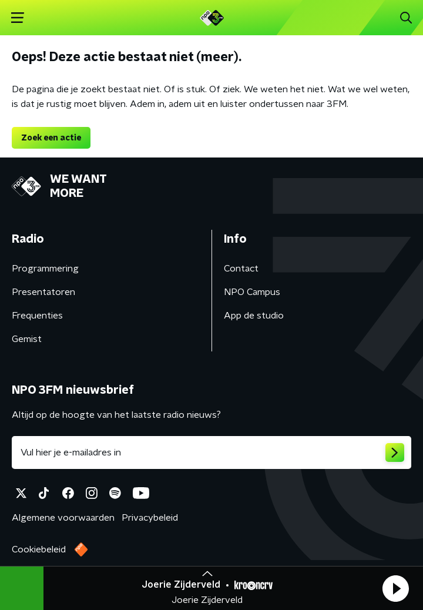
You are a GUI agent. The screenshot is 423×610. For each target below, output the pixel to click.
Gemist (27, 339)
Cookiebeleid (39, 549)
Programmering (45, 268)
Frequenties (37, 315)
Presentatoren (43, 292)
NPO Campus (252, 292)
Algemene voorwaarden (63, 517)
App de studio (254, 315)
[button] (395, 588)
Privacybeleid (150, 517)
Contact (241, 268)
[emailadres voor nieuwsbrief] (211, 452)
